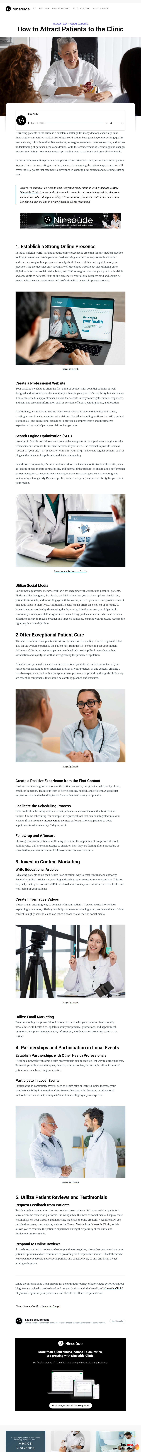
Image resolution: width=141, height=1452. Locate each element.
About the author (118, 1321)
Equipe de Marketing (37, 1319)
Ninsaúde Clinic (29, 192)
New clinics (44, 9)
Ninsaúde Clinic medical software (61, 820)
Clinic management (60, 9)
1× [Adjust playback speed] (106, 123)
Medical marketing (81, 9)
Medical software (101, 9)
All (34, 9)
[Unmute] (111, 123)
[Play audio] (29, 123)
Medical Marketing (78, 24)
